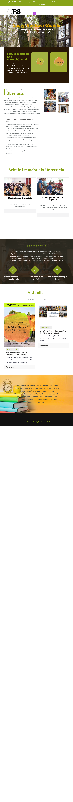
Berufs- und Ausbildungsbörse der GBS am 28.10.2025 (53, 332)
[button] (5, 31)
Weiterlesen (10, 367)
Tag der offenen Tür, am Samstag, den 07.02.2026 (16, 353)
